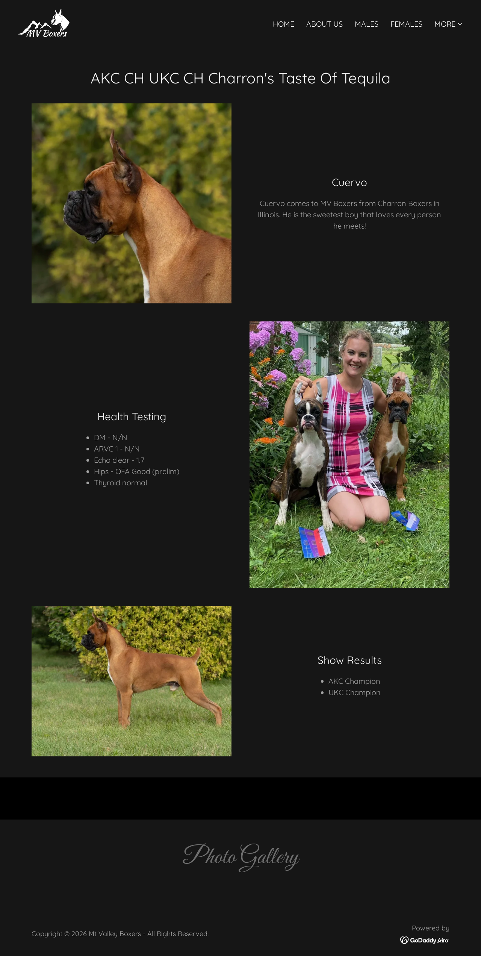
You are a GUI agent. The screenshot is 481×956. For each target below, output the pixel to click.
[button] (448, 24)
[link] (44, 22)
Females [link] (406, 24)
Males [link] (366, 24)
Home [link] (283, 24)
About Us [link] (324, 24)
